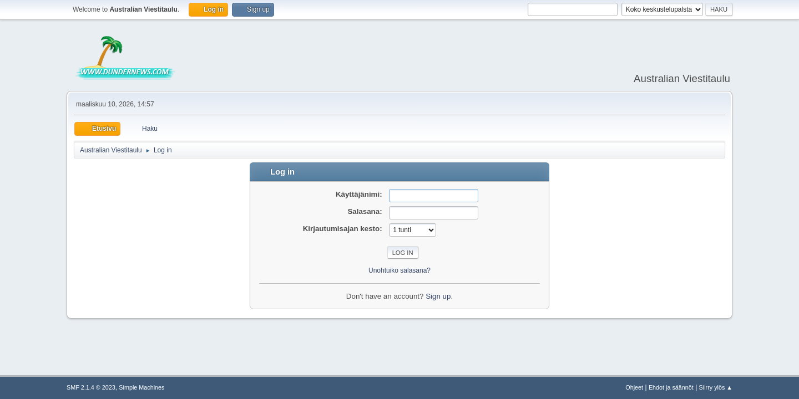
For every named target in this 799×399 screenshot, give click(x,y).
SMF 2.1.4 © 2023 (91, 387)
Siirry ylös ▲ (715, 387)
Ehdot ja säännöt (671, 387)
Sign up (438, 296)
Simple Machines (141, 387)
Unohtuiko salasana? (399, 270)
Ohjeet (634, 387)
